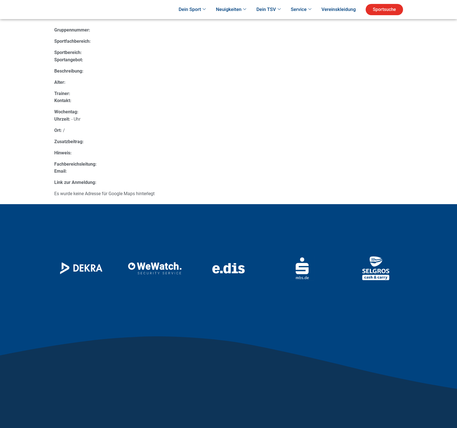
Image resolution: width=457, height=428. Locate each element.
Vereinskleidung (339, 17)
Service (301, 17)
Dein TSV (268, 17)
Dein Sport (192, 17)
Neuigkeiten (231, 17)
